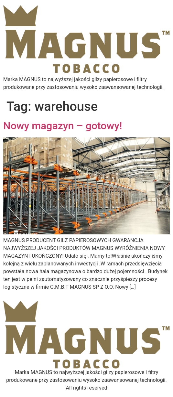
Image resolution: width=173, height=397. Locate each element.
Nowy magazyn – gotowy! (62, 126)
